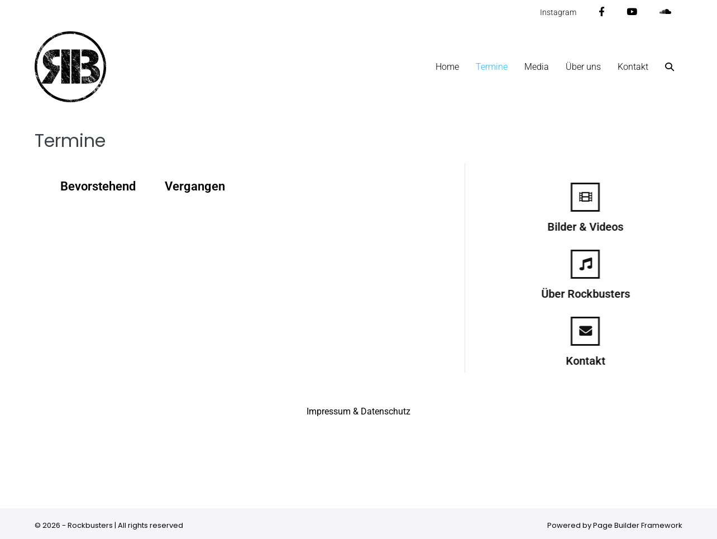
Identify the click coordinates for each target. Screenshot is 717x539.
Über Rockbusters (595, 293)
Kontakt (633, 66)
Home (447, 66)
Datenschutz (385, 411)
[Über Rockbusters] (595, 264)
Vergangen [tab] (195, 186)
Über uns (583, 66)
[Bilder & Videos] (595, 197)
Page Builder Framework (637, 525)
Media (536, 66)
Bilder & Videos (595, 226)
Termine (492, 66)
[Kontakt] (595, 331)
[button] (669, 67)
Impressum (329, 411)
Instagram (558, 12)
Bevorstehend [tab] (98, 186)
